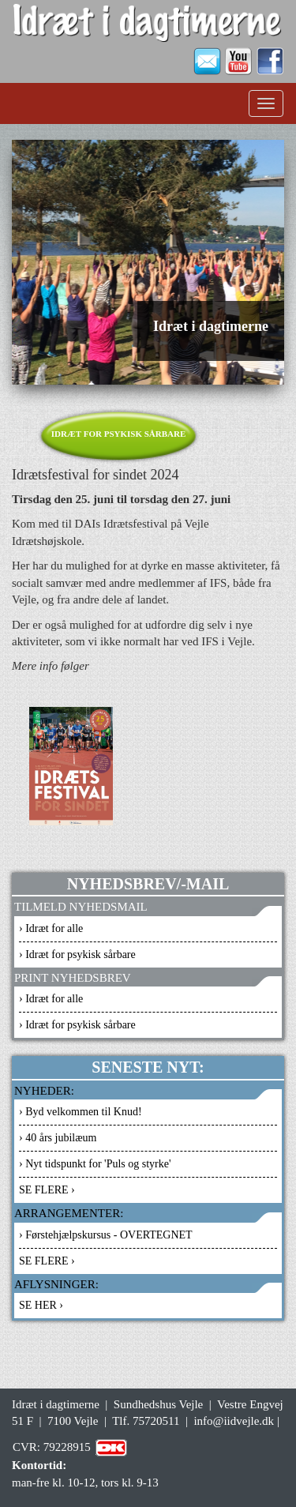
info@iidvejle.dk (233, 1421)
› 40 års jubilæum (57, 1138)
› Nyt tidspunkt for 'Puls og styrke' (95, 1164)
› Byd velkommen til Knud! (80, 1112)
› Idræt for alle (51, 928)
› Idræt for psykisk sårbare (77, 954)
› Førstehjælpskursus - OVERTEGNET (106, 1235)
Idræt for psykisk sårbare (118, 433)
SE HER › (41, 1305)
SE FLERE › (47, 1190)
